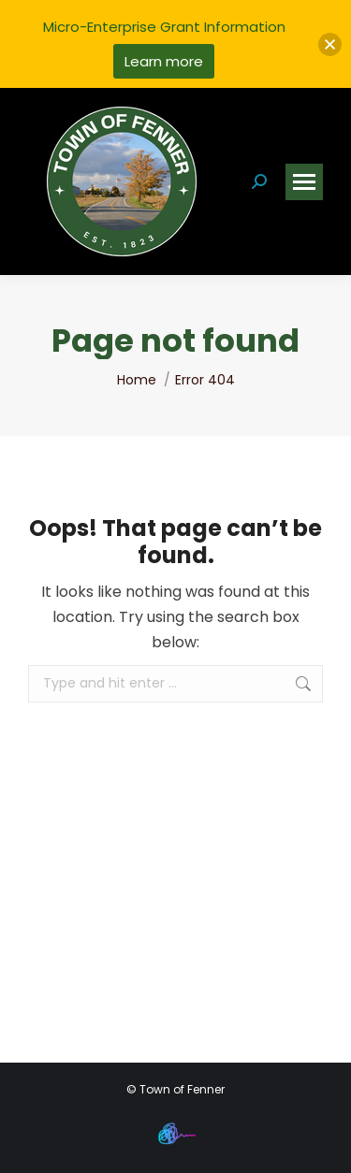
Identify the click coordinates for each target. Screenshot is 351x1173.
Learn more (163, 61)
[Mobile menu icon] (304, 182)
